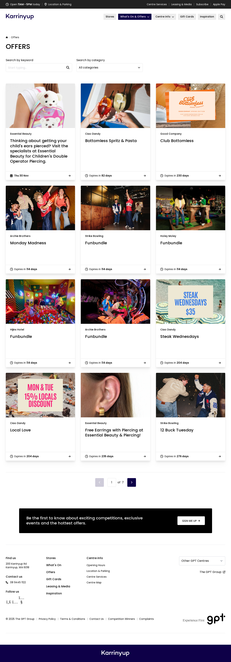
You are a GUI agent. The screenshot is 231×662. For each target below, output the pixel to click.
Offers (50, 572)
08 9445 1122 (18, 582)
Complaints (146, 619)
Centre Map (94, 582)
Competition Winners (121, 619)
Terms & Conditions (72, 619)
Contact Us (96, 619)
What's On (53, 565)
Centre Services (157, 4)
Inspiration (54, 593)
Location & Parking (98, 571)
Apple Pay (219, 4)
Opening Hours (96, 565)
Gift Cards (53, 579)
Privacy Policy (47, 619)
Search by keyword (19, 60)
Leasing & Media (181, 4)
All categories (88, 67)
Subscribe (202, 4)
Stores (51, 558)
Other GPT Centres (195, 561)
